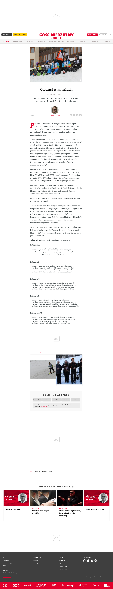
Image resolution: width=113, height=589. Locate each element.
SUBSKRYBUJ (92, 35)
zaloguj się (103, 35)
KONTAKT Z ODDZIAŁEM (56, 41)
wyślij (80, 114)
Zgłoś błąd (7, 577)
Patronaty (71, 41)
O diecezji (106, 41)
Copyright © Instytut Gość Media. (90, 577)
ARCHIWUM (42, 41)
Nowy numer (6, 41)
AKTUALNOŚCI (17, 41)
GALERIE (30, 41)
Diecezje (95, 41)
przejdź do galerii (56, 94)
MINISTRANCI (38, 471)
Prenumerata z (20, 35)
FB (74, 114)
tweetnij (77, 114)
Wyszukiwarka (110, 34)
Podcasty (83, 41)
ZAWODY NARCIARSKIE (47, 471)
